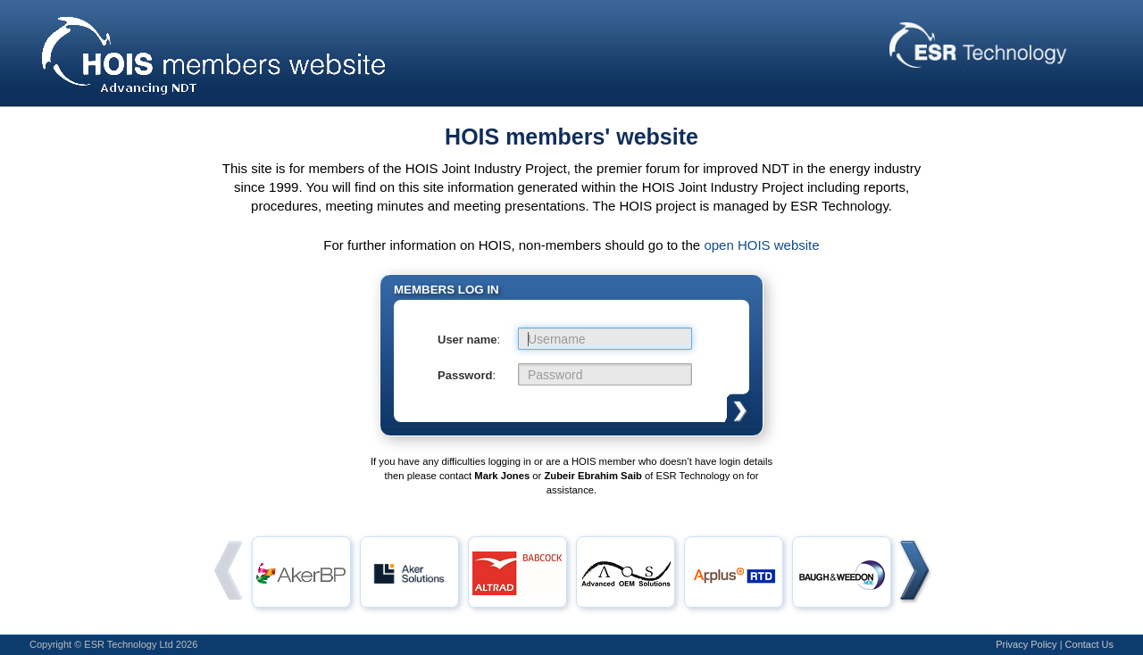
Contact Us (1089, 644)
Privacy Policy (1026, 644)
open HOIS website (761, 245)
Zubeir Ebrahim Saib (592, 475)
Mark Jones (502, 475)
